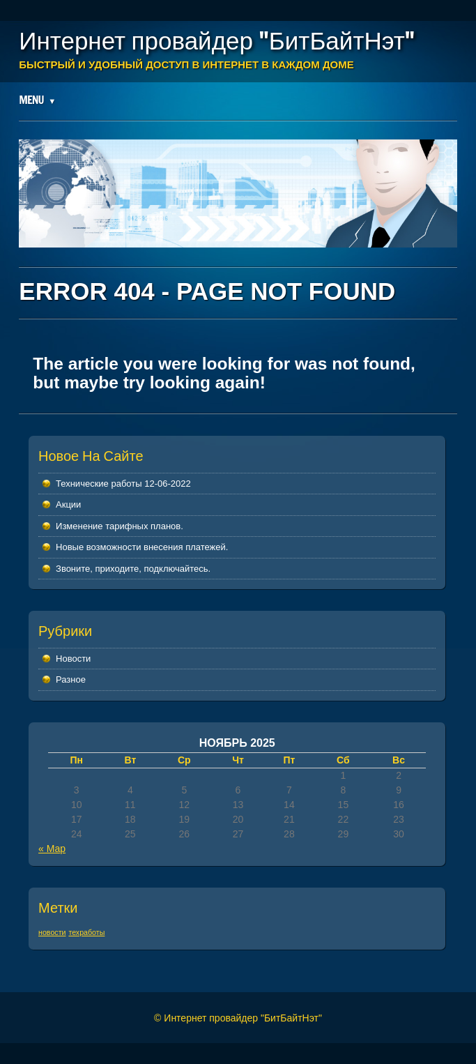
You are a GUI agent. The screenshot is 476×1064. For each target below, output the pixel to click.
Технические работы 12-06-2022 (123, 483)
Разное (71, 679)
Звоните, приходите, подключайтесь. (133, 568)
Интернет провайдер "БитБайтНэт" (217, 40)
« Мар (52, 848)
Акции (68, 504)
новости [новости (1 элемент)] (52, 932)
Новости (73, 658)
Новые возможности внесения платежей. (142, 547)
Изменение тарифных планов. (119, 526)
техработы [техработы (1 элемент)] (86, 932)
